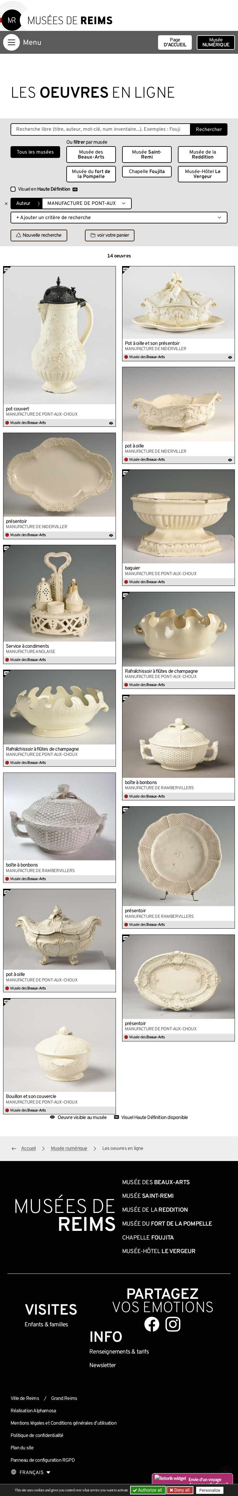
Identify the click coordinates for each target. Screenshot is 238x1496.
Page (175, 42)
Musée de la (202, 154)
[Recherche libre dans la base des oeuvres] (101, 129)
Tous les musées (35, 152)
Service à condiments (27, 646)
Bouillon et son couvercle (31, 1096)
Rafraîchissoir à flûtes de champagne (161, 671)
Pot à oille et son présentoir (152, 343)
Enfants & (46, 1325)
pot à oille (134, 446)
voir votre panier (109, 236)
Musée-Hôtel (203, 174)
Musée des (91, 154)
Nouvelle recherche (39, 236)
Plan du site (22, 1448)
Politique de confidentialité (37, 1436)
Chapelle (147, 172)
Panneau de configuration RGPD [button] (43, 1460)
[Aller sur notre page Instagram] (172, 1324)
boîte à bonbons (141, 782)
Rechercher (209, 130)
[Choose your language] (31, 1473)
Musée (215, 42)
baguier (132, 568)
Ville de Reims (25, 1399)
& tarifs (119, 1352)
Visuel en (47, 189)
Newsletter (102, 1365)
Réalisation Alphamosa (33, 1411)
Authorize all (148, 1490)
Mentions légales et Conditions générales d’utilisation (64, 1423)
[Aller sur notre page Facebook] (151, 1324)
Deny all (181, 1490)
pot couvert (17, 409)
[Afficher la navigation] (11, 42)
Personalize (209, 1490)
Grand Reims (64, 1399)
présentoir (16, 521)
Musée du (91, 174)
